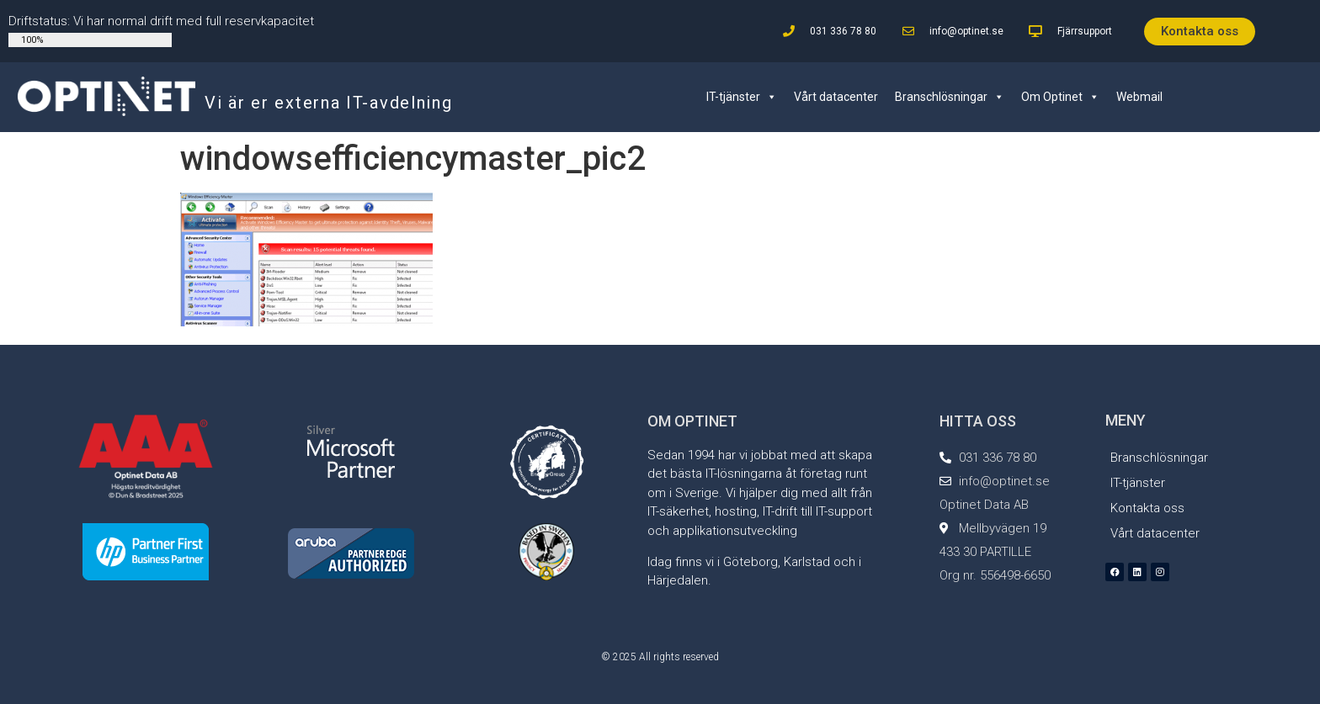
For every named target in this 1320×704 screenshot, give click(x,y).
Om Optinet (1060, 97)
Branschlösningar (949, 97)
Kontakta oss (1147, 508)
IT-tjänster (741, 97)
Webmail (1139, 96)
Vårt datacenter (836, 96)
